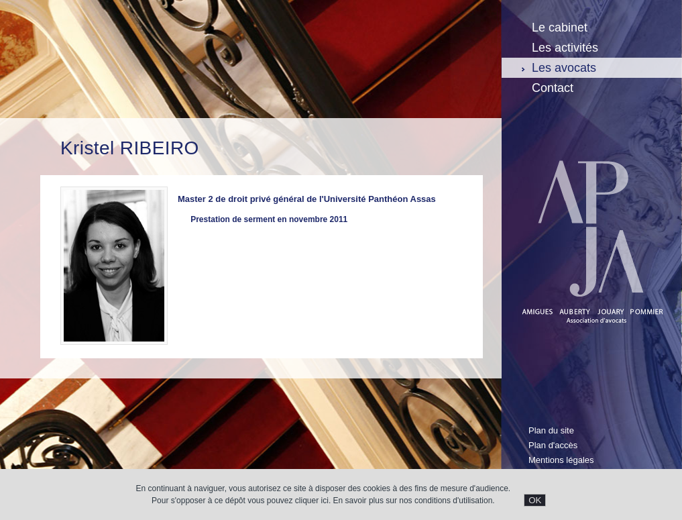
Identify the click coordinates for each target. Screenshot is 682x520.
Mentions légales (561, 460)
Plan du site (551, 430)
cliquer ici (312, 500)
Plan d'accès (552, 445)
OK (534, 500)
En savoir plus (358, 500)
